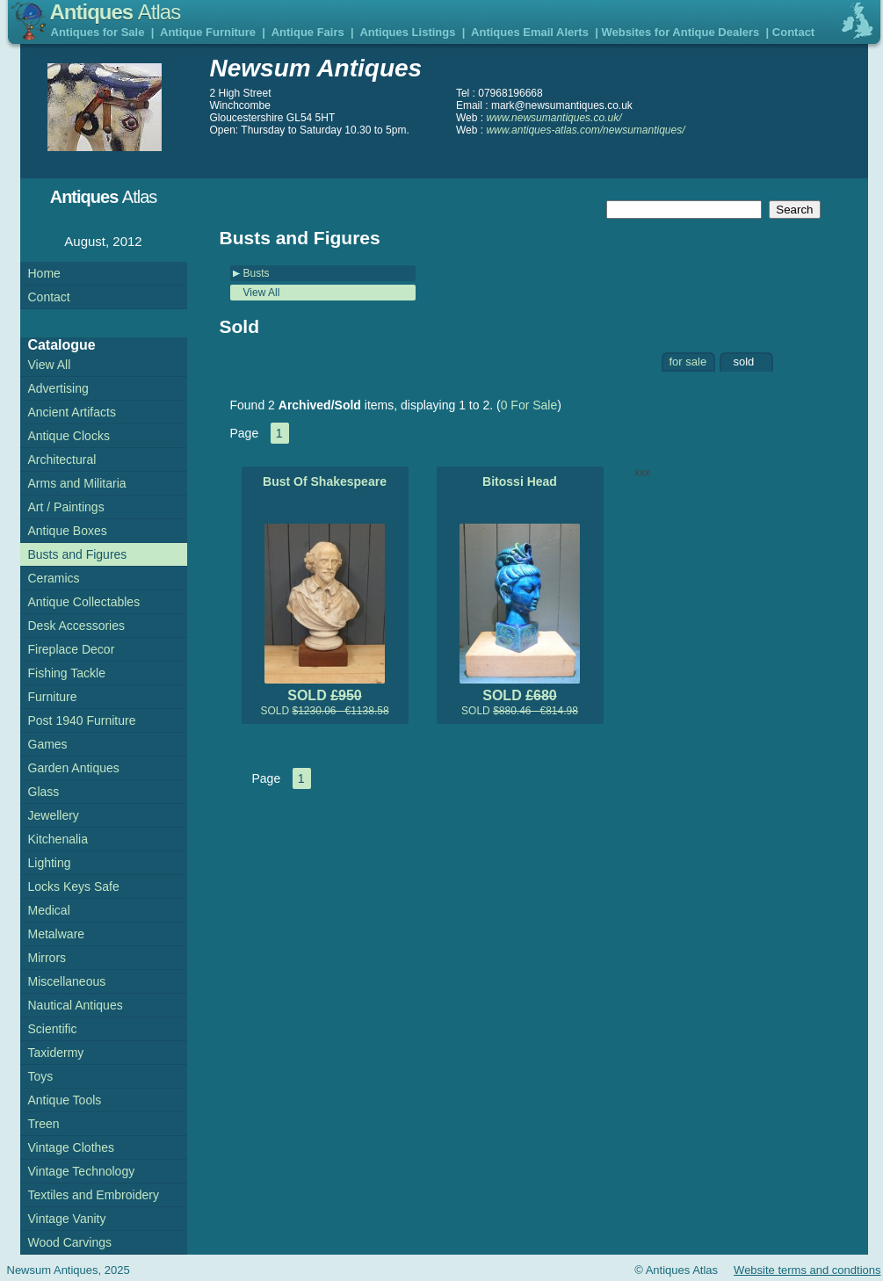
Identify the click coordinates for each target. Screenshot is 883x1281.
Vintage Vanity (67, 1219)
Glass (44, 792)
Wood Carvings (70, 1242)
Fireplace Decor (71, 649)
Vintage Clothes (71, 1147)
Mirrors (47, 958)
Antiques (115, 12)
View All (261, 292)
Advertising (58, 388)
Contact (793, 32)
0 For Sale (529, 405)
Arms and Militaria (77, 483)
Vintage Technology (81, 1171)
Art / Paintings (66, 507)
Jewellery (53, 815)
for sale (688, 361)
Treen (44, 1124)
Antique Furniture (208, 32)
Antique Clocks (69, 436)
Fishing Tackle (66, 673)
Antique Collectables (84, 602)
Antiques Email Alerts (530, 32)
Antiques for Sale (98, 32)
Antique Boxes (67, 531)
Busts (256, 273)
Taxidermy (56, 1053)
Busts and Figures (77, 554)
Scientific (52, 1029)
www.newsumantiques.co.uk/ (553, 118)
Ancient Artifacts (72, 412)
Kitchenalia (58, 839)
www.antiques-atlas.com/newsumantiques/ (585, 130)
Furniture (52, 697)
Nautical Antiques (75, 1005)
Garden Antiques (73, 768)
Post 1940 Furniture (82, 720)
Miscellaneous (67, 981)
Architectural (62, 459)
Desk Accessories (76, 626)
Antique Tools (65, 1100)
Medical (49, 910)
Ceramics (54, 578)
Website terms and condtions (807, 1270)
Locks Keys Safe (73, 886)
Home (44, 273)
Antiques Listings (407, 32)
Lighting (49, 863)
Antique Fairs (307, 32)
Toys (41, 1076)
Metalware (56, 934)
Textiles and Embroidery (93, 1195)
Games (48, 744)
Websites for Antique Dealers (680, 32)
